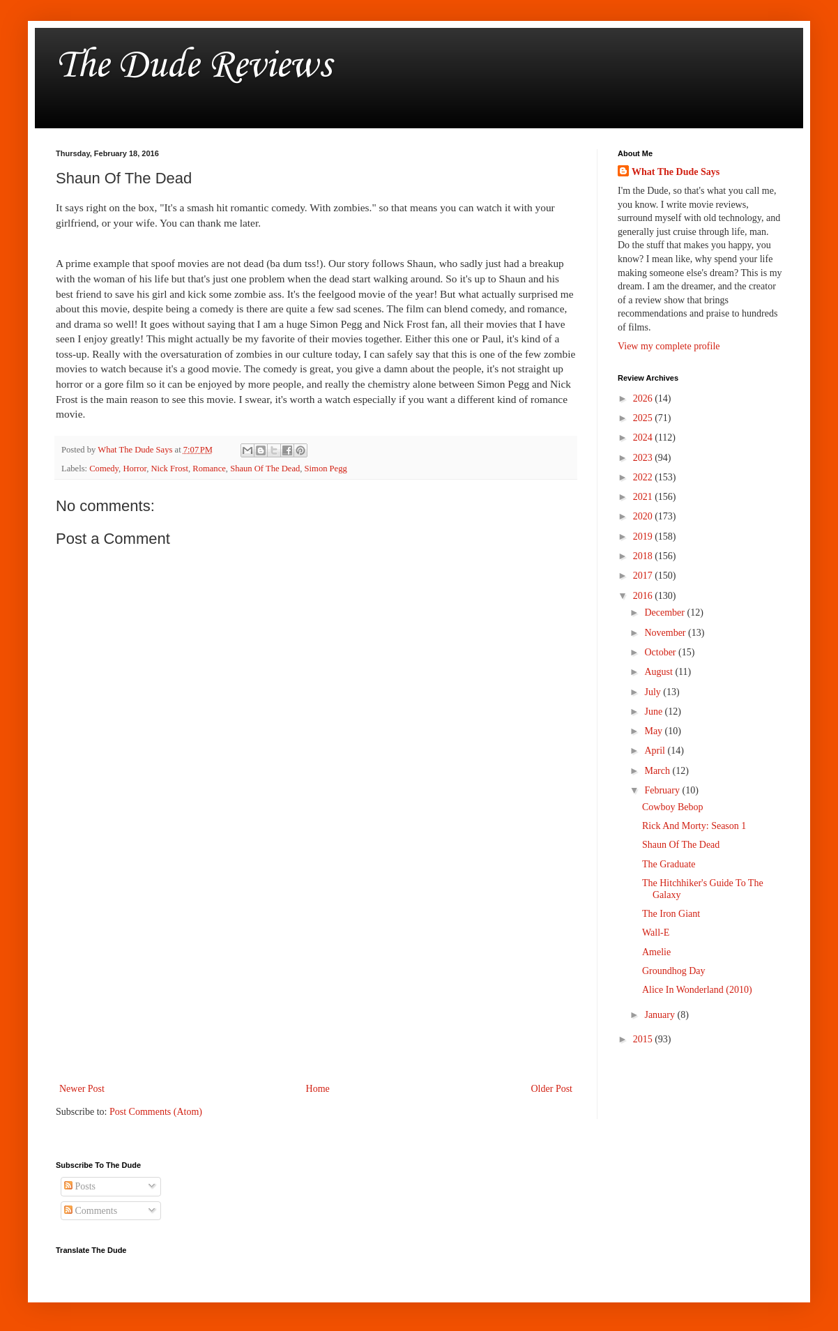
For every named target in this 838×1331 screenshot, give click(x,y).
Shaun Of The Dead (265, 468)
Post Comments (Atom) (155, 1111)
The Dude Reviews (193, 66)
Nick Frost (169, 468)
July (653, 692)
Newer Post (82, 1088)
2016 (644, 596)
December (665, 612)
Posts (80, 1186)
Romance (209, 468)
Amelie (656, 952)
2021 (644, 497)
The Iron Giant (671, 913)
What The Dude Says (675, 172)
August (659, 672)
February (663, 790)
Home (318, 1088)
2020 (644, 516)
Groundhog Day (674, 971)
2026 (644, 398)
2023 (644, 457)
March (658, 771)
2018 (644, 556)
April (655, 750)
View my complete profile (669, 346)
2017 (644, 575)
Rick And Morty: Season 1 (694, 826)
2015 (644, 1039)
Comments (90, 1210)
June (654, 711)
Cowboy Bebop (672, 807)
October (661, 652)
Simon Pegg (326, 468)
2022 (644, 477)
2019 (644, 536)
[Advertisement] (316, 965)
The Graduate (669, 864)
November (666, 633)
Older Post (552, 1088)
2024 (644, 437)
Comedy (104, 468)
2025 (644, 418)
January (660, 1015)
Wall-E (655, 932)
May (654, 731)
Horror (134, 468)
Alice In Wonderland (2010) (697, 989)
